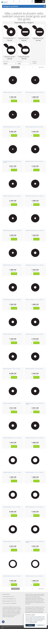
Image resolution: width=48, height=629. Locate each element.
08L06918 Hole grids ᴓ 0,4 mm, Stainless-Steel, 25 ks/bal (12, 162)
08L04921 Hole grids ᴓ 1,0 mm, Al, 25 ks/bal (11, 403)
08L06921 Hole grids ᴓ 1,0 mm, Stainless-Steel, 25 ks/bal (35, 404)
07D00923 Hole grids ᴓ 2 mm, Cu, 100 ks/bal (11, 576)
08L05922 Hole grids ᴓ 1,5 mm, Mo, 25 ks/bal (34, 506)
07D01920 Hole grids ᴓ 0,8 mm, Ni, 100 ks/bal (12, 299)
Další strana (41, 67)
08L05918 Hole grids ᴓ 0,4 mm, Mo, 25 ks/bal (34, 126)
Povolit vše (30, 625)
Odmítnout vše (40, 625)
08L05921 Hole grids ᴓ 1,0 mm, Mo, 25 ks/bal (34, 368)
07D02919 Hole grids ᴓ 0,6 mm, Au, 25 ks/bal (12, 195)
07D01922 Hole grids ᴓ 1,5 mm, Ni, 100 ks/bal (34, 472)
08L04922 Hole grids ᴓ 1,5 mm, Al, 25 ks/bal (11, 541)
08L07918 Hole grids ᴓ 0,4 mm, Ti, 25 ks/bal (11, 126)
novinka (34, 63)
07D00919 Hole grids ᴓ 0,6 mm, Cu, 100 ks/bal (12, 230)
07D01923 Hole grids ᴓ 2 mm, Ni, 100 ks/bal (34, 576)
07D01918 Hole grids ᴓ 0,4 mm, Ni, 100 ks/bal (34, 92)
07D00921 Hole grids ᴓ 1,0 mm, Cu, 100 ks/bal (12, 334)
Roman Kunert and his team (11, 626)
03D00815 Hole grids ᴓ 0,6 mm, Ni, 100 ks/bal (12, 265)
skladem (35, 61)
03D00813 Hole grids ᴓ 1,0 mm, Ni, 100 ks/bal (34, 437)
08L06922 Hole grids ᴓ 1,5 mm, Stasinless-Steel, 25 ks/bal (35, 542)
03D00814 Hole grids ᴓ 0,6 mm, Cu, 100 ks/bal (34, 230)
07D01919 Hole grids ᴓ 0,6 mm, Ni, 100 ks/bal (34, 195)
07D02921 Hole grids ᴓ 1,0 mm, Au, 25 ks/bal (34, 334)
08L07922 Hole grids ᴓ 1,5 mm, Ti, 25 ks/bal (11, 506)
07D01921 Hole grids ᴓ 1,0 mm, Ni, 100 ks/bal (34, 299)
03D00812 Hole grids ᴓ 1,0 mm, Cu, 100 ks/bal (12, 437)
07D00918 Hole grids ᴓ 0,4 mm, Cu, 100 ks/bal (12, 92)
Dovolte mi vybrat (33, 621)
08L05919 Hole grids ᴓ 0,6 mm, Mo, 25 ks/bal (34, 161)
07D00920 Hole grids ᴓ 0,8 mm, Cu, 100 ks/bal (34, 265)
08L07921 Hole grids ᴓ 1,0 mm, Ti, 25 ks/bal (11, 368)
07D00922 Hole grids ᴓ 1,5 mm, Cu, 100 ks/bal (12, 472)
